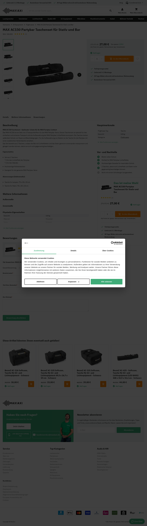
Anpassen (73, 282)
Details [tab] (73, 251)
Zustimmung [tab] (39, 251)
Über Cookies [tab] (108, 251)
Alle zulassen (106, 282)
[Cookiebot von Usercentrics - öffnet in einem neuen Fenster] (113, 243)
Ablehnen (40, 282)
